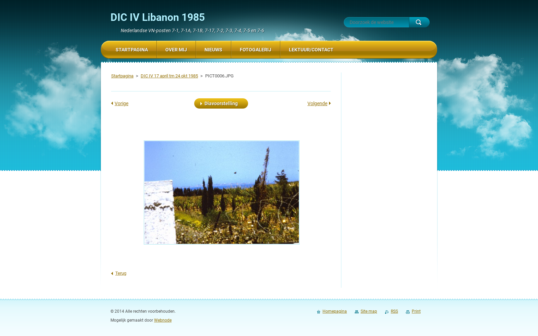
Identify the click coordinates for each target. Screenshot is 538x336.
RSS (394, 311)
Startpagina (122, 75)
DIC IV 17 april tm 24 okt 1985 (169, 75)
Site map (369, 311)
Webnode (163, 320)
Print (416, 311)
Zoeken (419, 22)
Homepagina (335, 311)
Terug (120, 273)
